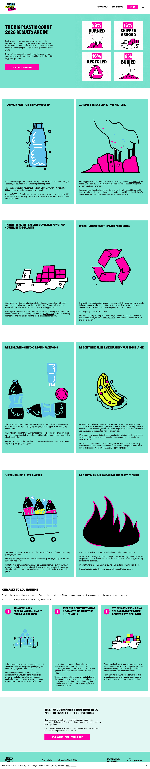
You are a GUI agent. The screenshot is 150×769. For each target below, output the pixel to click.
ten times (109, 190)
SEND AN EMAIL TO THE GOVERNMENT (67, 737)
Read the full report (22, 67)
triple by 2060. (109, 318)
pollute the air (134, 182)
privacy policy (71, 766)
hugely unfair (48, 314)
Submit (132, 7)
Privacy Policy (47, 760)
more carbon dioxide (108, 184)
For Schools (102, 7)
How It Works (117, 7)
